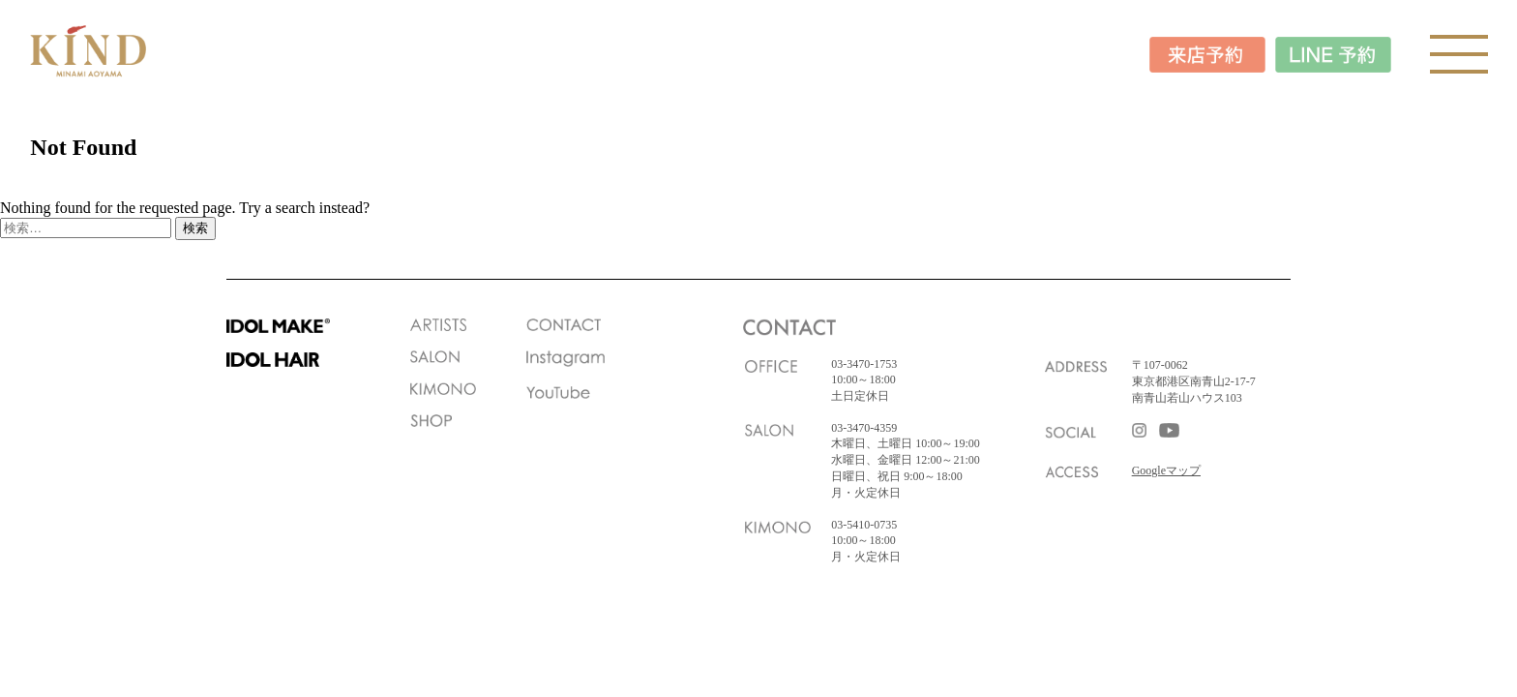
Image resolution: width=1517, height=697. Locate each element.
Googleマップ (1166, 470)
